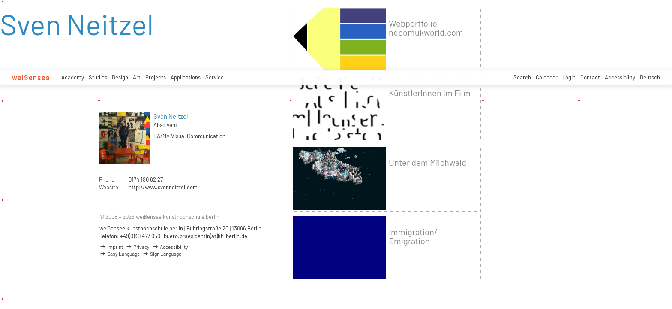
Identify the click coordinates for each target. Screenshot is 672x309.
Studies (98, 77)
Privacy (138, 247)
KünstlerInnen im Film (430, 92)
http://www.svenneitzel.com (163, 187)
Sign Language (161, 254)
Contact (590, 77)
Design (120, 77)
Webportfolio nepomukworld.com (426, 28)
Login (569, 77)
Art (137, 77)
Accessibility (620, 77)
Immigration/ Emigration (413, 236)
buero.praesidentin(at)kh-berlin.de (205, 236)
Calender (547, 77)
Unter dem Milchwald (427, 162)
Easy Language (119, 254)
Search (522, 77)
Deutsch (650, 77)
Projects (155, 77)
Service (214, 77)
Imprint (111, 247)
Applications (186, 77)
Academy (72, 77)
